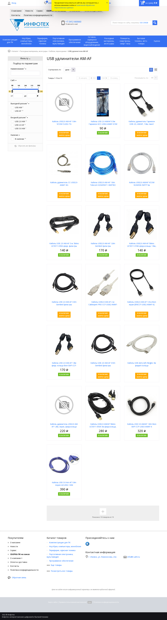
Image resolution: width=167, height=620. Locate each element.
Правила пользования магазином (72, 602)
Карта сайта (52, 602)
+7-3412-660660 (73, 21)
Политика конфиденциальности (106, 602)
